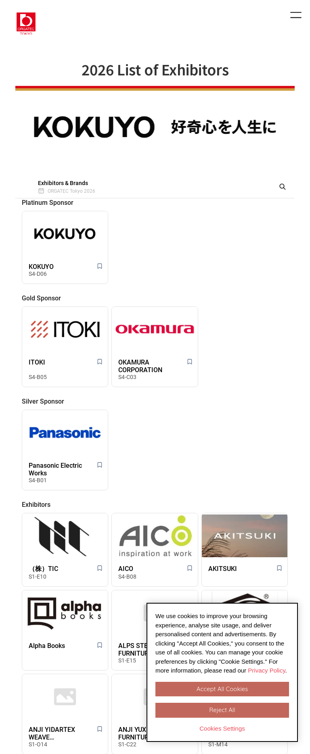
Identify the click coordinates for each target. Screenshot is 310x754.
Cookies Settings (222, 728)
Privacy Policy (266, 670)
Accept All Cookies (222, 689)
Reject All (222, 710)
